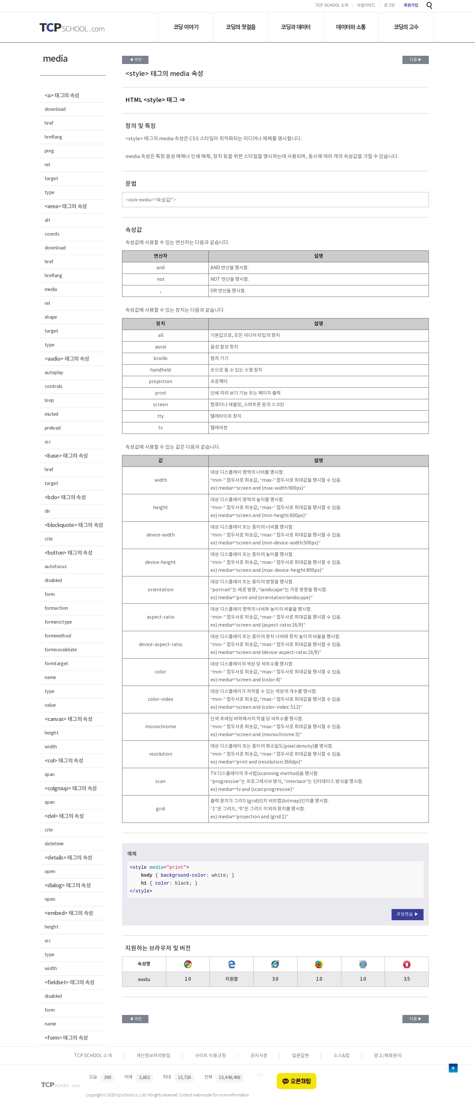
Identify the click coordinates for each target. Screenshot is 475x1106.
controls (53, 386)
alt (47, 220)
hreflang (53, 137)
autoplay (54, 372)
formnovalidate (61, 650)
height (51, 733)
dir (47, 511)
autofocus (55, 566)
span (49, 774)
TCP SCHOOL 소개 (332, 6)
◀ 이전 (135, 60)
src (48, 442)
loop (49, 400)
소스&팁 (341, 1056)
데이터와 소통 (350, 27)
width (51, 747)
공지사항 (259, 1056)
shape (51, 317)
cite (48, 539)
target (51, 178)
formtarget (56, 664)
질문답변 (300, 1056)
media (51, 289)
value (50, 705)
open (50, 871)
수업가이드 (366, 6)
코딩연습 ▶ (407, 914)
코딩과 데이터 (295, 27)
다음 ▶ (416, 60)
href (49, 123)
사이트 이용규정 (210, 1056)
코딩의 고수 (406, 27)
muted (51, 414)
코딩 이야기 (186, 27)
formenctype (58, 622)
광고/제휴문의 (387, 1056)
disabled (53, 580)
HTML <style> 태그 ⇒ (155, 100)
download (55, 109)
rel (47, 165)
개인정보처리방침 (153, 1056)
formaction (56, 608)
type (49, 192)
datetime (54, 844)
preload (52, 428)
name (50, 677)
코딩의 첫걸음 (240, 27)
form (49, 594)
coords (52, 234)
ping (49, 151)
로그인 (389, 6)
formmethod (58, 636)
